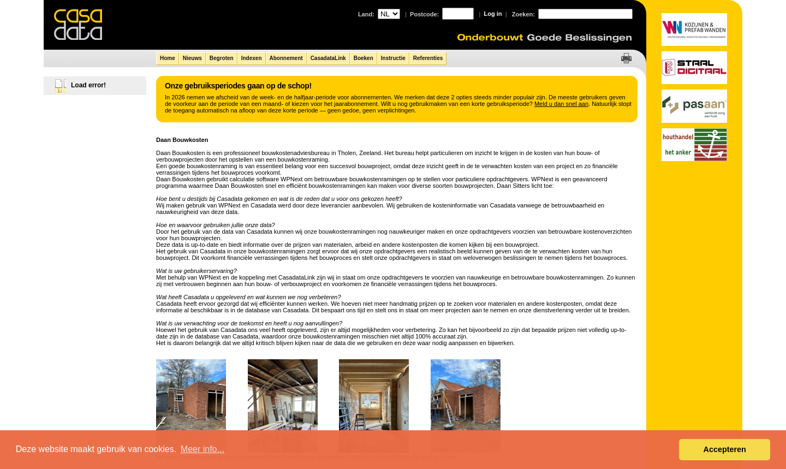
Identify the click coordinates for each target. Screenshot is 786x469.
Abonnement (286, 58)
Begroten (222, 58)
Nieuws (192, 58)
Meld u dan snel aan (561, 103)
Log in (493, 13)
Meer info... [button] (202, 449)
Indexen (251, 58)
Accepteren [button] (724, 449)
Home (167, 58)
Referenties (428, 58)
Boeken (363, 58)
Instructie (393, 58)
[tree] (95, 83)
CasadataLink (328, 58)
